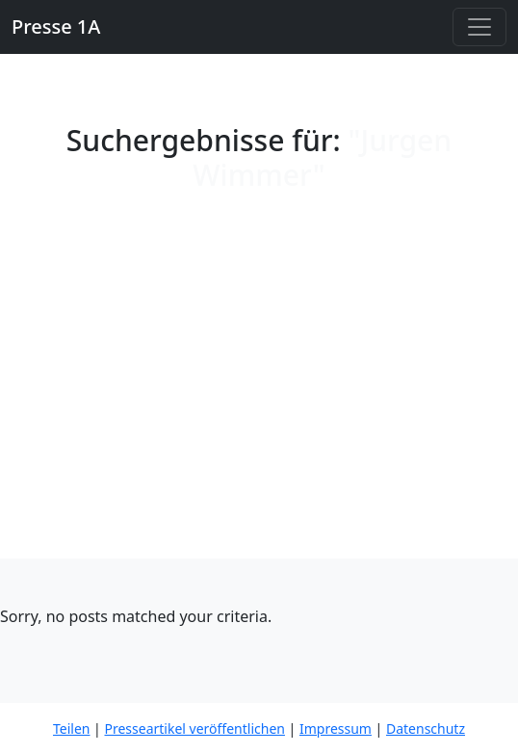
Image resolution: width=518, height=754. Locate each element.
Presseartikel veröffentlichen (194, 728)
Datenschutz (425, 728)
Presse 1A (56, 26)
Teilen (71, 728)
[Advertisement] (259, 414)
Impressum (335, 728)
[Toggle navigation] (479, 27)
